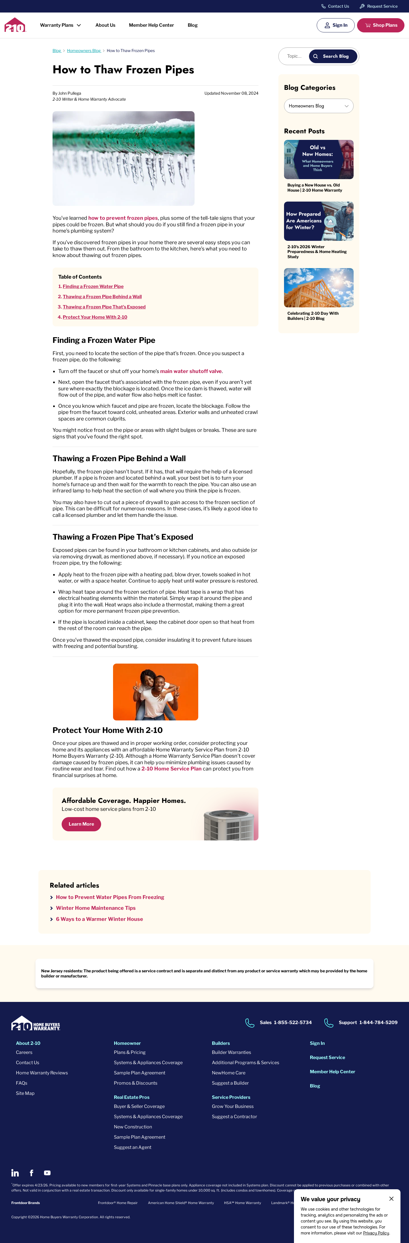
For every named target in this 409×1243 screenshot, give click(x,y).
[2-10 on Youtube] (47, 1173)
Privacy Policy (376, 1233)
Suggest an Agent (132, 1147)
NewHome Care (228, 1073)
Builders (221, 1043)
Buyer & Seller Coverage (139, 1106)
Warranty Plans (56, 25)
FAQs (21, 1083)
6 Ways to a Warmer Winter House (99, 919)
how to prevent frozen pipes (123, 218)
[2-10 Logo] (15, 30)
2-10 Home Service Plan (171, 769)
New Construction (133, 1127)
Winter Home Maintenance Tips (96, 908)
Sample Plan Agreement (139, 1073)
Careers (24, 1052)
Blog (193, 25)
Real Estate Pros (131, 1097)
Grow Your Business (233, 1106)
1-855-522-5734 (293, 1023)
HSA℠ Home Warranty (242, 1203)
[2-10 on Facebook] (31, 1172)
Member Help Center (151, 25)
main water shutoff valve (191, 371)
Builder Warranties (231, 1052)
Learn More (81, 824)
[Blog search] (297, 56)
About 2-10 (28, 1043)
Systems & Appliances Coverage (148, 1062)
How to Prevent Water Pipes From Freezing (110, 897)
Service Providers (231, 1097)
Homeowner (127, 1043)
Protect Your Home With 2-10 (95, 317)
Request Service (382, 6)
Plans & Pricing (130, 1052)
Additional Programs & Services (245, 1062)
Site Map (25, 1093)
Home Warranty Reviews (42, 1073)
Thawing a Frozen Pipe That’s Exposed (104, 307)
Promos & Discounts (135, 1083)
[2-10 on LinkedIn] (15, 1172)
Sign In (340, 25)
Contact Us (338, 6)
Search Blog (336, 56)
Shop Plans (385, 25)
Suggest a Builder (230, 1083)
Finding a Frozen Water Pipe (93, 286)
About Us (105, 25)
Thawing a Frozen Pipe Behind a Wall (102, 296)
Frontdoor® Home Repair (118, 1203)
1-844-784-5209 (379, 1023)
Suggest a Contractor (234, 1116)
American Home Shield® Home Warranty (181, 1203)
